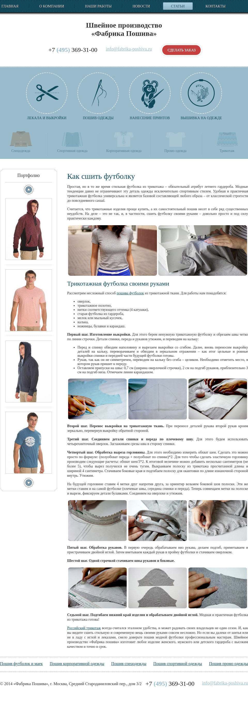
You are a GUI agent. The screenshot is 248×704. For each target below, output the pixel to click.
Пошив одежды (98, 96)
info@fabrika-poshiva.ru (129, 49)
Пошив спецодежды (128, 663)
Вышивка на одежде (201, 96)
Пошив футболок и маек (21, 663)
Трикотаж (227, 141)
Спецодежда (21, 141)
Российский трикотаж (84, 628)
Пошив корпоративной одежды (77, 663)
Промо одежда (175, 141)
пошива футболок (130, 293)
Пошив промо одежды (228, 663)
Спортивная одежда (72, 141)
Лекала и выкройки (46, 96)
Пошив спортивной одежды (177, 663)
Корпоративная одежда (124, 141)
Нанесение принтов (150, 96)
